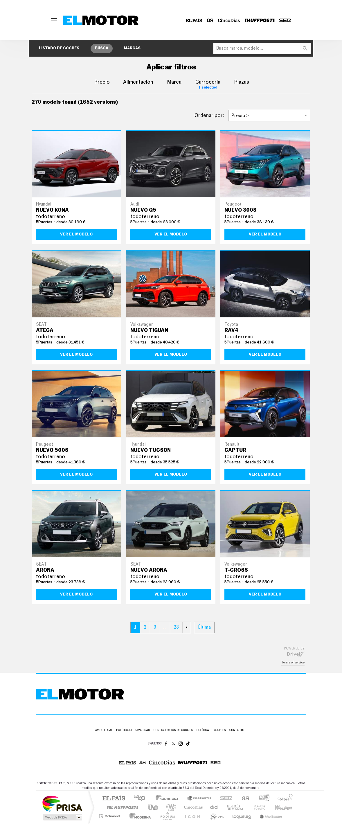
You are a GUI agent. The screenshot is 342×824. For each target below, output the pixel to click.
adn (262, 798)
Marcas (132, 48)
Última (204, 627)
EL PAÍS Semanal (236, 807)
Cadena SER (224, 798)
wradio (170, 807)
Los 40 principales (141, 798)
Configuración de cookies (173, 730)
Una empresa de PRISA (62, 803)
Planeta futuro (257, 807)
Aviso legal (104, 730)
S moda (216, 816)
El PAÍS (113, 798)
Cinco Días (192, 807)
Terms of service (293, 662)
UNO (153, 807)
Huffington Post (121, 807)
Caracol (283, 798)
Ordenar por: (209, 115)
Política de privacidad (133, 730)
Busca (101, 48)
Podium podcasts (167, 816)
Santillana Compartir (199, 798)
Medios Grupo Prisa (62, 817)
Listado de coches (59, 48)
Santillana (168, 798)
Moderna (138, 816)
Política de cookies (211, 730)
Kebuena (278, 807)
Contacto (236, 730)
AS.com (243, 798)
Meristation (270, 816)
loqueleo (242, 816)
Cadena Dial (214, 807)
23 (176, 627)
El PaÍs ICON (192, 816)
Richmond (110, 816)
